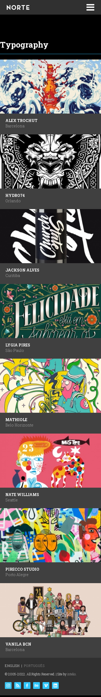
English (12, 665)
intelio (71, 674)
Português (34, 665)
